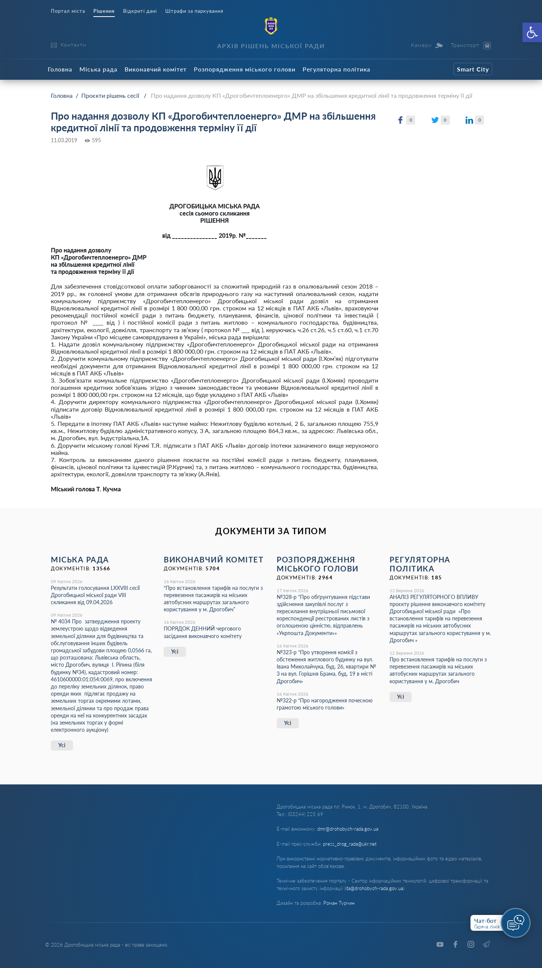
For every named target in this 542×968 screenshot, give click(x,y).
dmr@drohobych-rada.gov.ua (347, 829)
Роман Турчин (339, 903)
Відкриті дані (140, 11)
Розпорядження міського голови (244, 69)
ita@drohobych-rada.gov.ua (374, 888)
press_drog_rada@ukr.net (349, 844)
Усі (61, 745)
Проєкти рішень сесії (110, 95)
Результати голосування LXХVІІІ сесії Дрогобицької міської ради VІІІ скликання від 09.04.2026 (95, 595)
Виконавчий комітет (156, 69)
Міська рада (98, 69)
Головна (60, 69)
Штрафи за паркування (194, 11)
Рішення (104, 11)
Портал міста (68, 11)
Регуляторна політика (336, 69)
